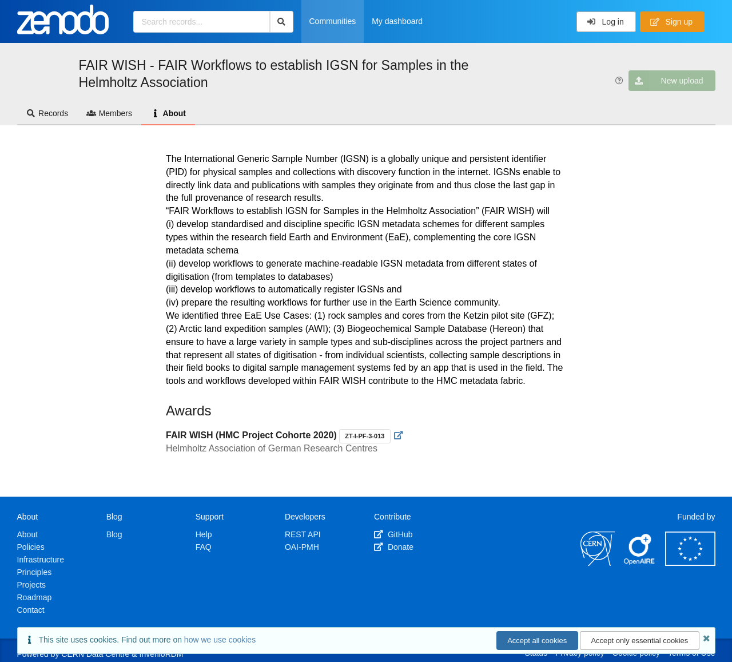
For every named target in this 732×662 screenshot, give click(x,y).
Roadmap (34, 597)
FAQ (204, 547)
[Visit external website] (399, 435)
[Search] (281, 22)
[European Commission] (690, 563)
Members (109, 113)
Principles (34, 572)
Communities (332, 21)
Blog (114, 534)
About (168, 113)
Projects (31, 584)
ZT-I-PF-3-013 (364, 436)
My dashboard (397, 21)
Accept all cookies (537, 640)
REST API (303, 534)
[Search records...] (201, 22)
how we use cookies (220, 639)
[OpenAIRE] (640, 563)
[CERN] (597, 563)
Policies (31, 547)
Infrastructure (40, 559)
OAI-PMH (302, 547)
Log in (605, 21)
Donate (393, 547)
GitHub (393, 534)
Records (47, 113)
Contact (31, 610)
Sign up (671, 21)
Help (204, 534)
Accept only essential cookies (639, 640)
